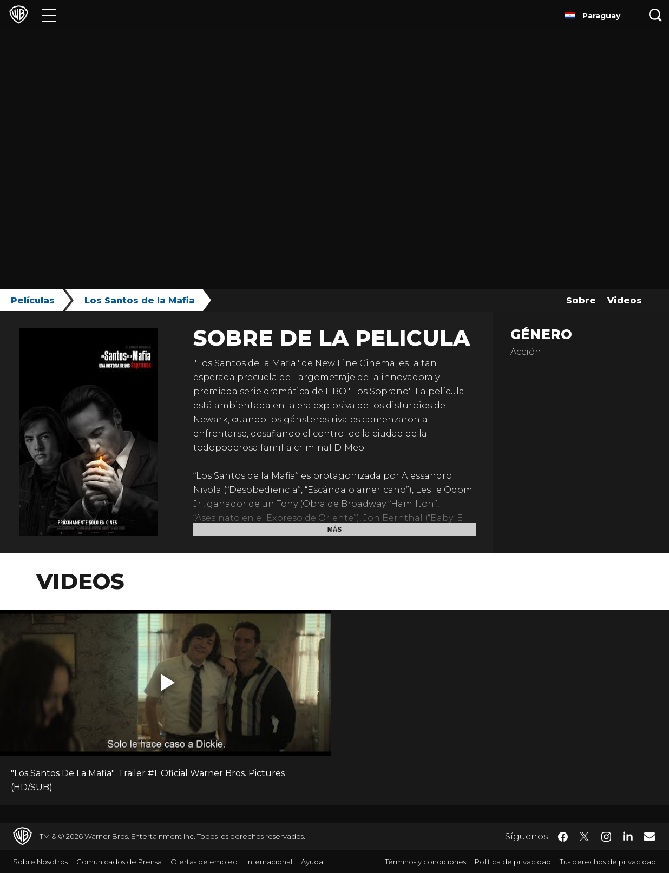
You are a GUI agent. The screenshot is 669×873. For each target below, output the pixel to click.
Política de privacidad (513, 861)
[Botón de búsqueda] (655, 15)
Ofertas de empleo (204, 861)
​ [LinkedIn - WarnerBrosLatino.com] (627, 835)
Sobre (581, 300)
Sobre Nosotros (40, 861)
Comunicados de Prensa (119, 861)
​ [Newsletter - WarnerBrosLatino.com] (649, 836)
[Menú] (49, 15)
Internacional (269, 861)
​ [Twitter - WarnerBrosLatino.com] (584, 837)
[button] (168, 682)
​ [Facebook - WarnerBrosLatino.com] (562, 837)
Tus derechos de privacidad (608, 861)
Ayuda (312, 861)
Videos (624, 300)
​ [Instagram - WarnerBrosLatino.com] (606, 837)
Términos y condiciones (425, 861)
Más (334, 529)
